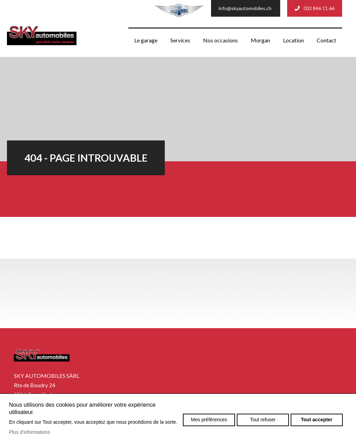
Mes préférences (209, 419)
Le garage (145, 40)
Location (293, 40)
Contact (326, 40)
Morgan (260, 40)
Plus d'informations (29, 432)
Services (180, 40)
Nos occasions (220, 40)
